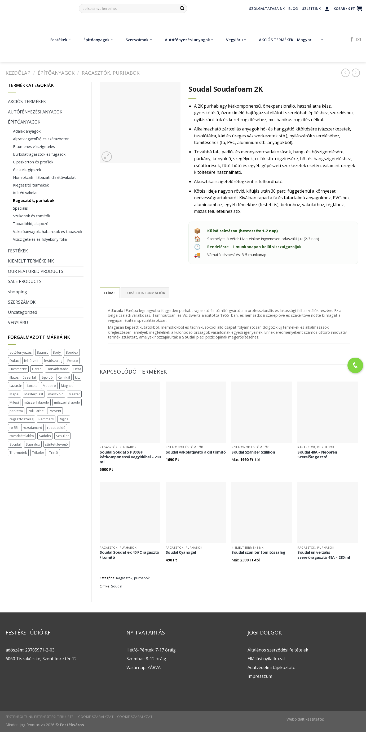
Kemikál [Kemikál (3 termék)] (64, 377)
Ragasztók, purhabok (110, 72)
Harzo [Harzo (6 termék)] (37, 368)
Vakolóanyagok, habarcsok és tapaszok (47, 231)
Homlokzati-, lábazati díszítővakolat (44, 177)
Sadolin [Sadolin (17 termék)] (45, 435)
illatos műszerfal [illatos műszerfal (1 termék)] (23, 377)
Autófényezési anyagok (185, 39)
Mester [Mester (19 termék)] (74, 394)
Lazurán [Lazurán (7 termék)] (16, 385)
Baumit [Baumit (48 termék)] (42, 352)
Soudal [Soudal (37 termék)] (15, 444)
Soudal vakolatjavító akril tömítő (196, 452)
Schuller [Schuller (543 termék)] (62, 435)
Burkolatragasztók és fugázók (39, 154)
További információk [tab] (145, 292)
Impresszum (260, 676)
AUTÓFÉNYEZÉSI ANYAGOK (35, 112)
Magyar (310, 40)
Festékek (57, 39)
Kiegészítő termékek (31, 185)
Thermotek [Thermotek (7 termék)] (18, 452)
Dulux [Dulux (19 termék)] (14, 360)
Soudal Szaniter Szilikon (253, 452)
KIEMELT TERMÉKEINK (31, 261)
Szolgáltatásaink (267, 8)
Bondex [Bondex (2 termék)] (72, 352)
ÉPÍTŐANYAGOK (56, 72)
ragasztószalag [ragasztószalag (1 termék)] (21, 419)
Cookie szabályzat (95, 716)
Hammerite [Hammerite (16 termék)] (18, 368)
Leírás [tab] (110, 292)
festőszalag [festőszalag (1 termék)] (53, 360)
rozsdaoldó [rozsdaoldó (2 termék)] (56, 427)
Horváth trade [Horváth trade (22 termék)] (57, 368)
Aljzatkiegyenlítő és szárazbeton (41, 138)
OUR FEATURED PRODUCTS (35, 271)
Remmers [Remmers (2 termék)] (46, 419)
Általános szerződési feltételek (278, 650)
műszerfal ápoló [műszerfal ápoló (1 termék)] (67, 402)
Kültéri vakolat (25, 192)
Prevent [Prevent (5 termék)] (55, 410)
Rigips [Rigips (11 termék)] (63, 419)
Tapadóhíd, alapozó (30, 223)
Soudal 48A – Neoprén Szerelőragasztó (317, 455)
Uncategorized (22, 312)
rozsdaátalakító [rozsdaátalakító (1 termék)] (22, 435)
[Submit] (182, 8)
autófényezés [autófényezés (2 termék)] (21, 352)
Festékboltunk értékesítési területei (40, 716)
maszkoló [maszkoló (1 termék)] (56, 394)
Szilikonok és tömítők (31, 215)
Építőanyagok (94, 39)
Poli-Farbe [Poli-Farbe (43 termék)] (36, 410)
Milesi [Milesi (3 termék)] (14, 402)
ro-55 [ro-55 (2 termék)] (14, 427)
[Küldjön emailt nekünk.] (358, 39)
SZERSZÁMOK (22, 302)
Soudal (116, 586)
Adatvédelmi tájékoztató (272, 667)
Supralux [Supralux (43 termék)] (33, 444)
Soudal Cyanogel (181, 552)
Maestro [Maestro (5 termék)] (49, 385)
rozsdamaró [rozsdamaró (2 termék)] (32, 427)
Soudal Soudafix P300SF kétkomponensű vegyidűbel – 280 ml (130, 457)
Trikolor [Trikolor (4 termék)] (38, 452)
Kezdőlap (18, 72)
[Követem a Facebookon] (352, 39)
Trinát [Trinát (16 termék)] (53, 452)
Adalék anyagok (27, 131)
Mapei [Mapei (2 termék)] (14, 394)
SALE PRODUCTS (25, 281)
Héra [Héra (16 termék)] (77, 368)
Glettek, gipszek (27, 169)
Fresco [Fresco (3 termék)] (72, 360)
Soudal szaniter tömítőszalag (258, 552)
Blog (293, 8)
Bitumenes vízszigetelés (34, 146)
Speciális (20, 208)
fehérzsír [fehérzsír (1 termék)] (31, 360)
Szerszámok (135, 39)
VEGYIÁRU (18, 322)
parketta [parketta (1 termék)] (16, 410)
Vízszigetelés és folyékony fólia (40, 239)
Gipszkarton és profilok (33, 161)
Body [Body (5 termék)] (57, 352)
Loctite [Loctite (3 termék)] (32, 385)
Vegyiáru (232, 39)
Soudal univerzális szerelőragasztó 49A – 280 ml (323, 555)
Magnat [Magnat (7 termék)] (67, 385)
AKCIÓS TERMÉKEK (272, 39)
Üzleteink (311, 8)
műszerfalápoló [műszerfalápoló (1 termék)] (36, 402)
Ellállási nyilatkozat (266, 659)
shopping (17, 292)
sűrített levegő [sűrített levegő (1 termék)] (56, 444)
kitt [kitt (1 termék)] (77, 377)
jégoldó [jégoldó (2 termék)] (47, 377)
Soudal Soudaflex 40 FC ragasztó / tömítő (129, 555)
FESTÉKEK (18, 251)
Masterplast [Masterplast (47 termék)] (33, 394)
